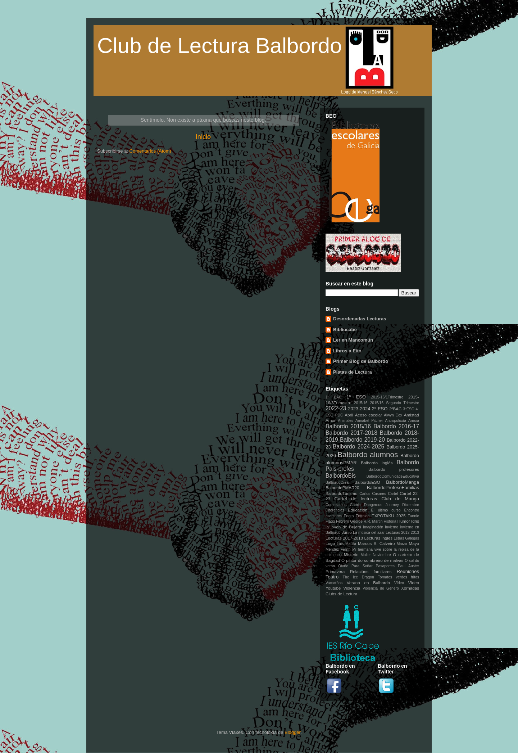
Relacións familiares (371, 571)
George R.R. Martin (366, 521)
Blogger (292, 732)
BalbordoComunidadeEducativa (393, 476)
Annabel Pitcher (369, 421)
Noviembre (382, 555)
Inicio (203, 136)
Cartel (393, 494)
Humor (403, 521)
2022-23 (336, 408)
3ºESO (408, 409)
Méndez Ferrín (338, 549)
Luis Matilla (346, 544)
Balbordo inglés (376, 462)
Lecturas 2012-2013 (402, 533)
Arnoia (413, 421)
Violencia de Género (381, 588)
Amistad (411, 414)
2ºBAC (395, 408)
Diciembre (410, 505)
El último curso (386, 510)
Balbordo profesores (393, 469)
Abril (349, 414)
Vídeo (399, 583)
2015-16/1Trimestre (387, 397)
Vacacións (334, 583)
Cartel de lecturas (356, 498)
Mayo (414, 543)
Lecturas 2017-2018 (344, 538)
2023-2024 (359, 408)
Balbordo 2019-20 (362, 440)
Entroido (363, 516)
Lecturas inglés (378, 538)
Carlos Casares (372, 494)
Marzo (402, 544)
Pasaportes (385, 566)
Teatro (332, 577)
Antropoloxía (395, 421)
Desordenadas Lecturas (359, 318)
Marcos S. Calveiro (376, 543)
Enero (349, 516)
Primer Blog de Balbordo (360, 361)
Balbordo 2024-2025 (358, 446)
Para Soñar (362, 566)
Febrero (342, 521)
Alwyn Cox (393, 415)
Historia (389, 521)
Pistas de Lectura (352, 372)
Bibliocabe (345, 329)
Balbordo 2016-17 (396, 426)
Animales (345, 421)
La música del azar (369, 533)
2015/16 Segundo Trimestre (394, 403)
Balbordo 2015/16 (348, 426)
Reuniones (408, 571)
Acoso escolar (368, 414)
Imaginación (373, 527)
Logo (330, 543)
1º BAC (334, 397)
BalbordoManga (402, 482)
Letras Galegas (406, 538)
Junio (347, 532)
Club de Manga (400, 498)
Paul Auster (408, 566)
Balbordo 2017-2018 (351, 433)
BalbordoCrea (337, 482)
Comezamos (336, 505)
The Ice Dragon (358, 577)
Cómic (355, 505)
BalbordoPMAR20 (342, 487)
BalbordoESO (367, 482)
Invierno (391, 527)
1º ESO (356, 397)
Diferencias (335, 510)
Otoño (343, 566)
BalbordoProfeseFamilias (393, 487)
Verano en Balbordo (368, 582)
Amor (331, 420)
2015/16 (361, 403)
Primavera (335, 571)
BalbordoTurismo (342, 493)
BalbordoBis (341, 476)
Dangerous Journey (381, 505)
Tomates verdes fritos (398, 577)
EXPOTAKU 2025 (389, 515)
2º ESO (380, 408)
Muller (365, 555)
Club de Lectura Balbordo (219, 45)
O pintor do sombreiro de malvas (372, 560)
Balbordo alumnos (367, 454)
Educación (358, 510)
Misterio (351, 554)
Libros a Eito (347, 350)
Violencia (351, 588)
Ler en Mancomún (353, 340)
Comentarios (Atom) (150, 151)
